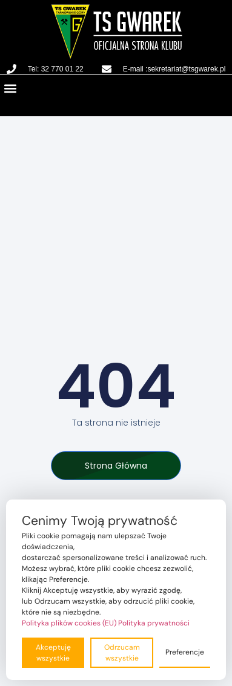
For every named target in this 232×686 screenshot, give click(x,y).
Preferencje (184, 652)
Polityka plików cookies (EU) (69, 623)
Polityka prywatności (154, 623)
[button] (10, 88)
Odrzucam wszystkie (122, 652)
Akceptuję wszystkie (53, 652)
